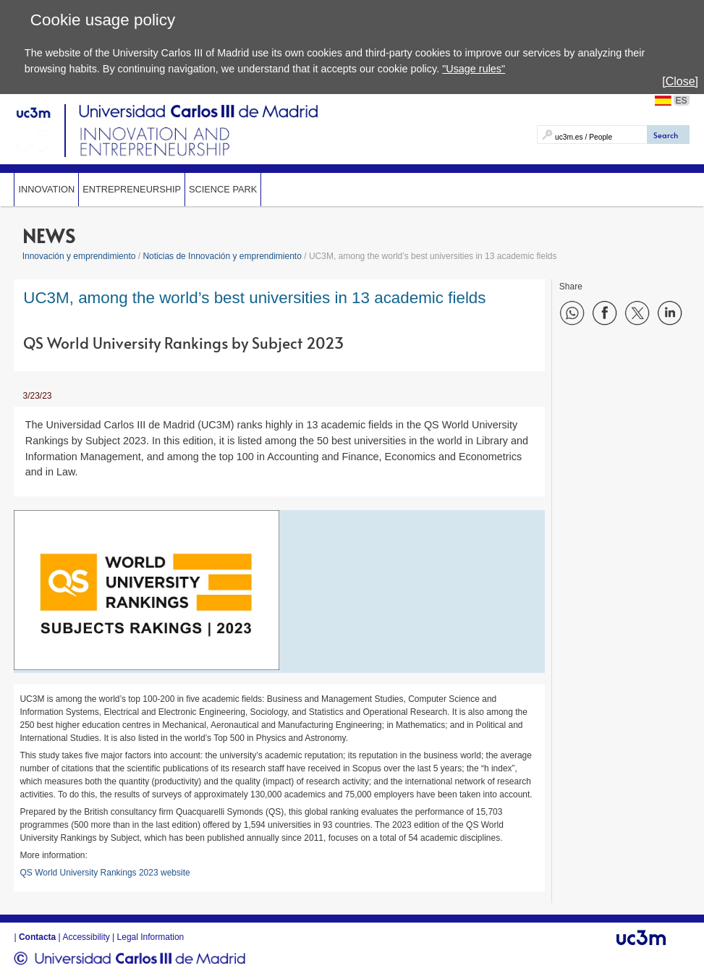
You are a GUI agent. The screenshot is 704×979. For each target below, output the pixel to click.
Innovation (46, 189)
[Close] (680, 81)
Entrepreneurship (131, 189)
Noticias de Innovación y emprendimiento (222, 256)
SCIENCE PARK (223, 189)
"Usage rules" (473, 69)
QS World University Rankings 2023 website (105, 873)
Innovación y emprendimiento (79, 256)
